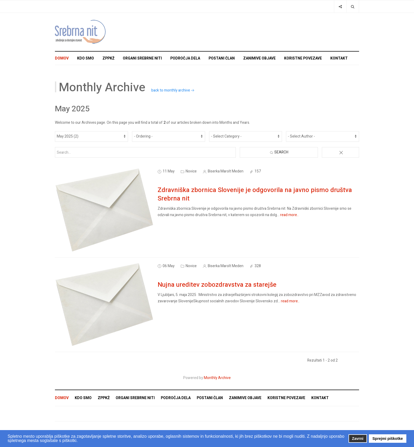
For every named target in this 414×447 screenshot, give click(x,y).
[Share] (340, 6)
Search (278, 152)
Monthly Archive (217, 378)
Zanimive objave (259, 58)
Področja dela (185, 58)
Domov (62, 58)
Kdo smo (85, 58)
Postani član (222, 58)
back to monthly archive (173, 90)
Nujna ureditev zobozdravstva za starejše (217, 284)
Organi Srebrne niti (142, 58)
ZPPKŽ (108, 58)
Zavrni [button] (357, 438)
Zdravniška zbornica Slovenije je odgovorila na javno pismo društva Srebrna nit (255, 194)
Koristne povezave (303, 58)
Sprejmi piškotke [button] (388, 438)
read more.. (289, 215)
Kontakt (339, 58)
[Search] (352, 6)
